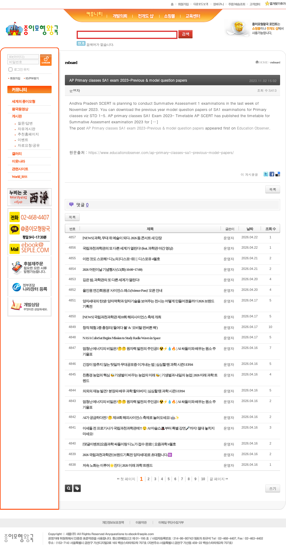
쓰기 (272, 488)
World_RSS (19, 177)
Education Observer (253, 127)
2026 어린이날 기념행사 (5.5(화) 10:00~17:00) (112, 270)
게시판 (17, 116)
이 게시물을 (249, 174)
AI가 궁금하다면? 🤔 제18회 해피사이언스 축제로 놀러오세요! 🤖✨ (131, 418)
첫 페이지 (126, 479)
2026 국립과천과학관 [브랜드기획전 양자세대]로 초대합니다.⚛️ (127, 455)
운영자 (74, 90)
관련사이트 (20, 169)
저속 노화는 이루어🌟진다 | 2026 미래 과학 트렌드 (117, 465)
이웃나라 (18, 161)
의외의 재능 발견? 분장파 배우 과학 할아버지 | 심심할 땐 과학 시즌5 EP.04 (134, 391)
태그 (77, 488)
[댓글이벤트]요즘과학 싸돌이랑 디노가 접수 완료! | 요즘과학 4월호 (129, 444)
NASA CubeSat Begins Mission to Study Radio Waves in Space (121, 338)
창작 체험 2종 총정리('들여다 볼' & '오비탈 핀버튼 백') (120, 328)
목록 (272, 189)
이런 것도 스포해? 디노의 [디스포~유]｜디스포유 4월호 (121, 259)
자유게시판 (26, 129)
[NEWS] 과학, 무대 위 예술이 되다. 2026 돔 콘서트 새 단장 (122, 238)
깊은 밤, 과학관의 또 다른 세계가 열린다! (111, 280)
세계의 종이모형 (23, 101)
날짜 (249, 229)
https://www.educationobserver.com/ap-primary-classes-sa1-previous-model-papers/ (161, 152)
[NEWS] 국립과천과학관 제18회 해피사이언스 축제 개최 (122, 317)
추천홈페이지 (28, 134)
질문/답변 (25, 123)
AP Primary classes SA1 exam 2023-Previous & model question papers (128, 80)
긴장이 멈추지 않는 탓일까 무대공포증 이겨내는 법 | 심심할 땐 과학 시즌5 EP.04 (138, 365)
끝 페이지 (219, 479)
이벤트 (23, 140)
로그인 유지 (21, 69)
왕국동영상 (20, 109)
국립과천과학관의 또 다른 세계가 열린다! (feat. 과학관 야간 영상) (128, 248)
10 (203, 479)
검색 (68, 488)
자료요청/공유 (29, 145)
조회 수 (270, 229)
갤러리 (17, 154)
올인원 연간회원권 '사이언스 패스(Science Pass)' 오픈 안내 (122, 290)
